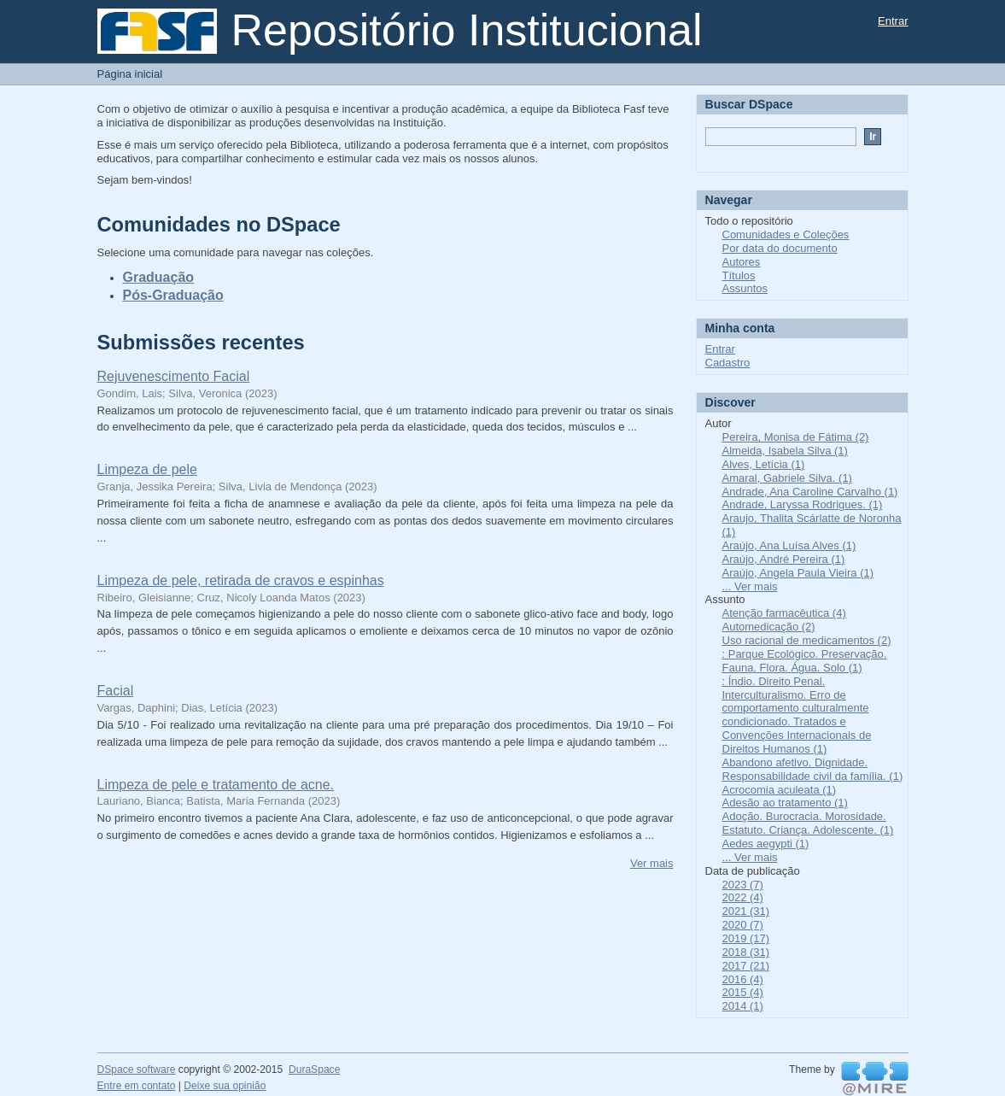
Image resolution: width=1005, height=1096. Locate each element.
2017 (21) (746, 965)
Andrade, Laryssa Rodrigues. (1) (802, 504)
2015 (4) (742, 992)
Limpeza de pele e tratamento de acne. (216, 784)
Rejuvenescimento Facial (173, 376)
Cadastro (728, 362)
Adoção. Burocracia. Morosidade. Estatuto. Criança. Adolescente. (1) (808, 823)
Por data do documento (780, 248)
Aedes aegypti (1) (765, 843)
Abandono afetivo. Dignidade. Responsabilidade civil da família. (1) (812, 769)
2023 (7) (742, 884)
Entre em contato (136, 1086)
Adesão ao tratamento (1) (785, 802)
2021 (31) (746, 911)
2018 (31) (746, 952)
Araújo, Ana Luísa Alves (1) (789, 545)
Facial (115, 690)
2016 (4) (742, 979)
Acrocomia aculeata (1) (779, 789)
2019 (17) (746, 938)
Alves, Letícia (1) (763, 464)
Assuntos (745, 288)
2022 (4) (742, 897)
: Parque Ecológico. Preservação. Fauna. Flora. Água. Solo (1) (804, 661)
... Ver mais (750, 586)
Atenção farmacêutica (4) (784, 613)
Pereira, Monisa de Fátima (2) (795, 437)
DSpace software (136, 1069)
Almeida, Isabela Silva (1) (785, 450)
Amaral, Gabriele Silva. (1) (787, 478)
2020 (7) (742, 924)
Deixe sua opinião (225, 1086)
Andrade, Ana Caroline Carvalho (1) (810, 491)
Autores (741, 261)
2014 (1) (742, 1005)
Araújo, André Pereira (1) (783, 559)
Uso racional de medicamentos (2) (806, 640)
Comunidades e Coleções (786, 234)
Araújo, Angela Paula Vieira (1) (798, 572)
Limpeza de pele (147, 469)
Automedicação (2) (768, 626)
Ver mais (652, 863)
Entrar (893, 21)
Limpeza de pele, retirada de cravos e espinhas (240, 580)
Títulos (739, 275)
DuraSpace (314, 1069)
